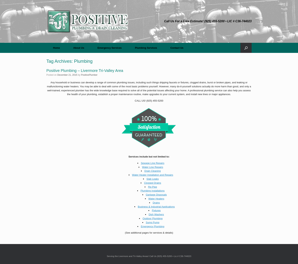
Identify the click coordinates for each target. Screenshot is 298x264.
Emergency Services (109, 47)
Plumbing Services (146, 47)
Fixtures (156, 210)
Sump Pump (152, 222)
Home (56, 47)
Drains (156, 202)
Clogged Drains (152, 182)
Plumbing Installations (153, 190)
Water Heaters (156, 198)
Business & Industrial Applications (156, 206)
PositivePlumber (89, 75)
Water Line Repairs (152, 167)
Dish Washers (156, 214)
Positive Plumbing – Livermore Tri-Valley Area (84, 70)
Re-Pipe (152, 186)
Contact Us (176, 47)
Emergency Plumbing (152, 226)
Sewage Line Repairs (152, 163)
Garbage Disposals (156, 194)
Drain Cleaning (152, 170)
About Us (78, 47)
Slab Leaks (153, 178)
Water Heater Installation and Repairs (152, 174)
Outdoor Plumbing (152, 218)
